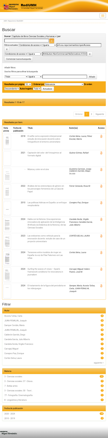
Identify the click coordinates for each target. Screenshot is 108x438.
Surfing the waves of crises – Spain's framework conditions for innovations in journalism (45, 272)
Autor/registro (26, 89)
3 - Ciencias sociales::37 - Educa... (19, 381)
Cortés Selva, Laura (13, 358)
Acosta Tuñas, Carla (13, 316)
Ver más (72, 173)
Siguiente (100, 114)
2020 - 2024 (9, 414)
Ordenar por (38, 84)
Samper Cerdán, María (14, 325)
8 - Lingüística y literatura (15, 400)
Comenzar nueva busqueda (18, 59)
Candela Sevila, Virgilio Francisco (18, 344)
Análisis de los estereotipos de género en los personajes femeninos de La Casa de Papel (46, 189)
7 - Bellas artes (11, 386)
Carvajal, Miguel (11, 349)
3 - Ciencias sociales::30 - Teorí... (18, 390)
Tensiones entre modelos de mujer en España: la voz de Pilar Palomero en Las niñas (45, 255)
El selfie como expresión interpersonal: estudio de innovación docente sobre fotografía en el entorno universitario (45, 139)
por (59, 36)
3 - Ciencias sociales (13, 376)
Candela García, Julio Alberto (17, 339)
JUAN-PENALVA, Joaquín (15, 320)
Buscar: (7, 36)
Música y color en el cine (38, 169)
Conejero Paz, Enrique (14, 353)
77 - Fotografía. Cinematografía (18, 395)
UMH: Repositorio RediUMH (13, 21)
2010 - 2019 (9, 418)
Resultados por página (14, 84)
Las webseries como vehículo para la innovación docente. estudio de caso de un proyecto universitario (46, 239)
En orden (88, 84)
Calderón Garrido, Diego (14, 335)
